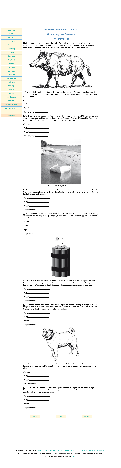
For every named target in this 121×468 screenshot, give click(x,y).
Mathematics (11, 78)
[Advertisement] (60, 14)
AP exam (11, 37)
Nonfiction (11, 116)
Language (11, 71)
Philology (11, 86)
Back (35, 416)
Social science (11, 97)
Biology (11, 52)
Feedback (11, 112)
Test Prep (11, 45)
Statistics (11, 101)
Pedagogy (11, 82)
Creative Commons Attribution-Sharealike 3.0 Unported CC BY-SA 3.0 (58, 451)
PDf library (11, 34)
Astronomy (11, 49)
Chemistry (11, 56)
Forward (87, 416)
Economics (11, 67)
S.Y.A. (73, 457)
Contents (61, 416)
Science (11, 93)
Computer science (11, 108)
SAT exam (11, 41)
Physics (11, 89)
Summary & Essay (11, 104)
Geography (11, 60)
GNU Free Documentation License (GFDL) (92, 451)
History (11, 63)
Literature (11, 75)
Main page (11, 30)
